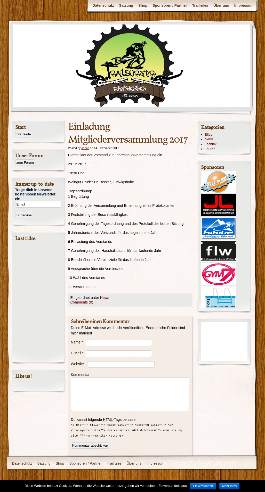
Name (77, 342)
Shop (142, 5)
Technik (211, 144)
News (104, 298)
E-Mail (77, 353)
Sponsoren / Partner (169, 5)
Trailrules (200, 5)
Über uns (221, 5)
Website (77, 364)
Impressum (244, 5)
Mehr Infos (229, 486)
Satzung (126, 5)
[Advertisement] (224, 341)
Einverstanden (203, 486)
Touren (210, 149)
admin (85, 148)
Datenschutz (103, 5)
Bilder (209, 134)
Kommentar (78, 375)
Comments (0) (81, 302)
